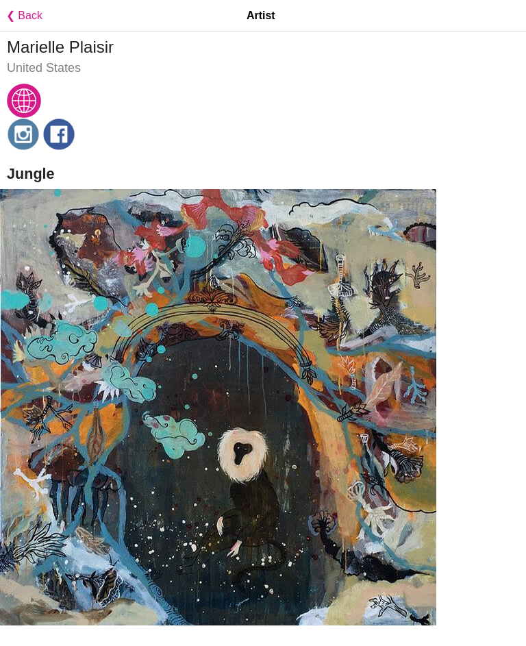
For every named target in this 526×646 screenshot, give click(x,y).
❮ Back (21, 15)
